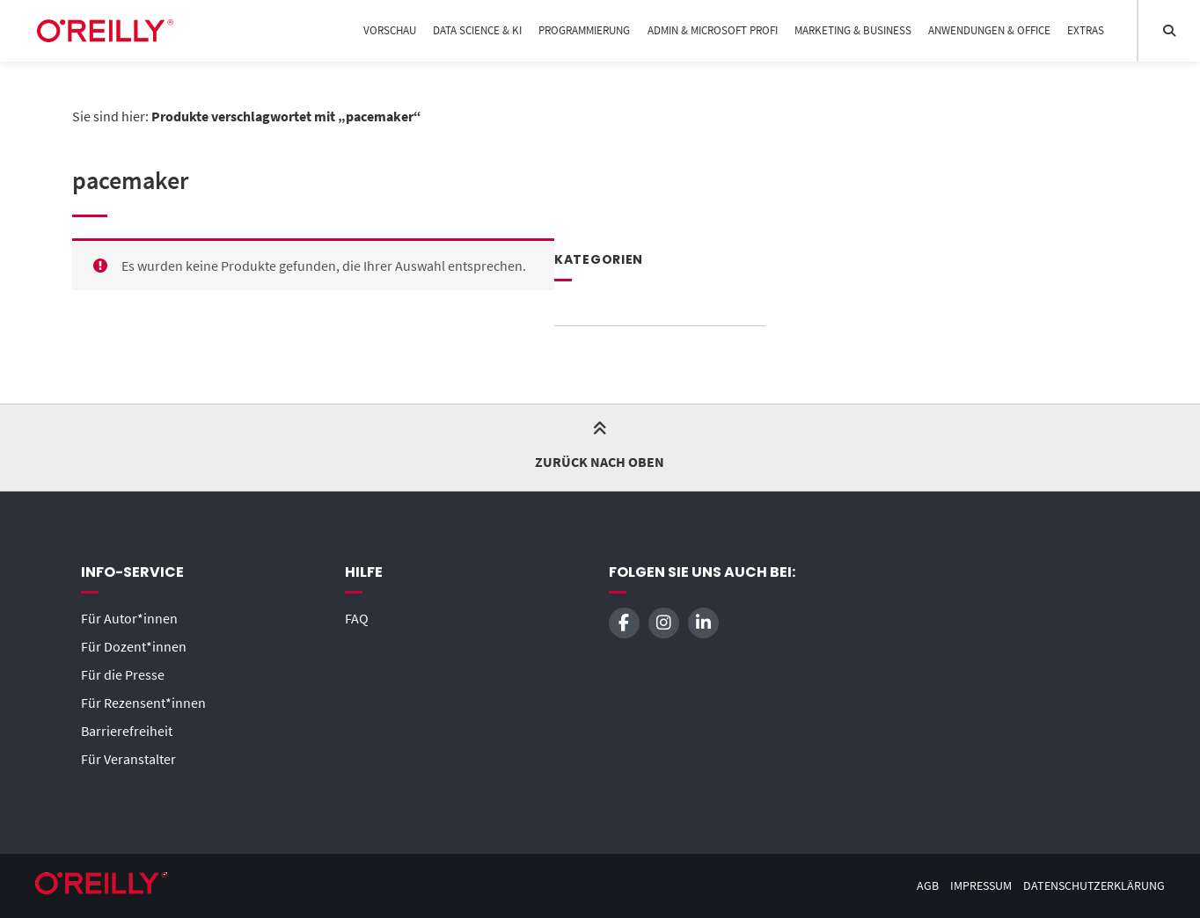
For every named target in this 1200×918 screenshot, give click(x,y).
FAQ (357, 618)
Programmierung (584, 30)
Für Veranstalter (128, 759)
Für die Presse (123, 674)
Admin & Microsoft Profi (713, 30)
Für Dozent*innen (134, 646)
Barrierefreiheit (126, 731)
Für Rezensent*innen (143, 702)
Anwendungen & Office (989, 30)
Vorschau (389, 30)
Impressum (981, 885)
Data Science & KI (477, 30)
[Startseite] (105, 31)
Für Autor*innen (129, 618)
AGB (928, 885)
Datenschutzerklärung (1094, 885)
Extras (1085, 30)
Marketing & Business (852, 30)
